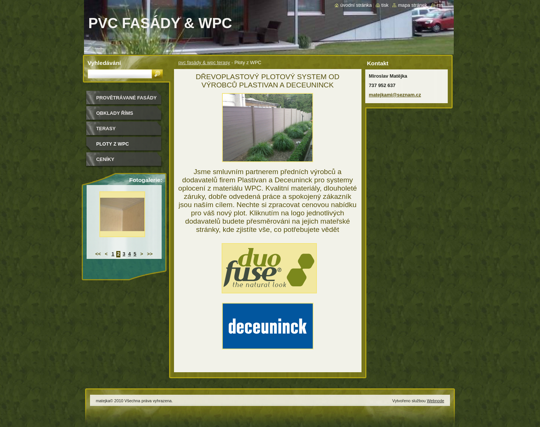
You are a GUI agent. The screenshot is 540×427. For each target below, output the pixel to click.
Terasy (106, 128)
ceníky (105, 159)
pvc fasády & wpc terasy (204, 62)
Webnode (435, 400)
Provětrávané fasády (126, 98)
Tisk (384, 5)
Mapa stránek (412, 5)
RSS (439, 5)
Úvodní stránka (356, 5)
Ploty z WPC (112, 144)
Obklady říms (115, 113)
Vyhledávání (104, 63)
